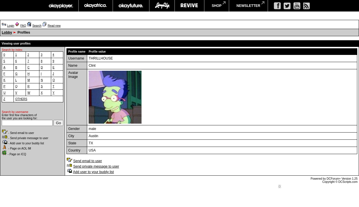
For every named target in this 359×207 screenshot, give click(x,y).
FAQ (23, 25)
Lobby (7, 32)
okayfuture (131, 6)
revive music (189, 6)
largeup (162, 6)
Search (36, 25)
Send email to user (87, 161)
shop (216, 6)
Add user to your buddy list (93, 172)
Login (10, 25)
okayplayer (60, 6)
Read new (54, 25)
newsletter (248, 6)
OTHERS (21, 99)
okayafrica (95, 6)
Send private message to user (96, 166)
